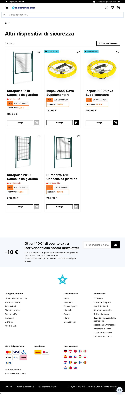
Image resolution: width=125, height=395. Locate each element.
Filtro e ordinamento (108, 43)
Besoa (67, 314)
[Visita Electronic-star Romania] (70, 362)
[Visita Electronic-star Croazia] (65, 362)
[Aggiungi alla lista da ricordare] (39, 52)
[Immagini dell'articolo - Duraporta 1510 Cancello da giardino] (23, 68)
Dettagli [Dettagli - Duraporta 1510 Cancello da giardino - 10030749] (20, 123)
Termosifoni (10, 306)
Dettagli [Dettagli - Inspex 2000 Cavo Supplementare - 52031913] (59, 123)
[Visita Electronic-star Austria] (70, 351)
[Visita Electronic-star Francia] (80, 351)
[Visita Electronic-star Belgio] (84, 362)
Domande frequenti (102, 302)
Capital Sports (70, 306)
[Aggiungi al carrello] (76, 122)
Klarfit (67, 318)
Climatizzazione (12, 310)
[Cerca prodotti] (62, 15)
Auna (66, 298)
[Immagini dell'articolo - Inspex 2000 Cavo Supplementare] (62, 68)
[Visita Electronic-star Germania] (65, 351)
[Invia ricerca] (4, 14)
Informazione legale (47, 386)
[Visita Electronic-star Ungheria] (80, 356)
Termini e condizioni (25, 386)
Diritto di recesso (101, 314)
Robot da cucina (12, 302)
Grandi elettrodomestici (16, 298)
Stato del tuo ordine (103, 310)
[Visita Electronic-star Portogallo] (70, 367)
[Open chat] (119, 390)
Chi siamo (98, 298)
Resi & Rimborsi (101, 306)
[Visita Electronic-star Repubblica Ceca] (75, 356)
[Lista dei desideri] (112, 7)
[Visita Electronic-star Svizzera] (75, 351)
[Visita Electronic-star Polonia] (84, 356)
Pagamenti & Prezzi (102, 328)
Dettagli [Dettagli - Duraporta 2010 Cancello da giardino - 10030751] (20, 207)
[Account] (106, 7)
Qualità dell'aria (12, 314)
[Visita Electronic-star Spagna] (65, 356)
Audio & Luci (10, 326)
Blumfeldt (68, 302)
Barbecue (9, 318)
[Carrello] (118, 7)
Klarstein (68, 310)
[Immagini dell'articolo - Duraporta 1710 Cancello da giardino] (62, 152)
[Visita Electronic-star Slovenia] (75, 367)
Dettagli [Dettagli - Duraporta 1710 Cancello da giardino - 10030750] (59, 207)
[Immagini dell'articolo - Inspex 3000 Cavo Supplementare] (102, 68)
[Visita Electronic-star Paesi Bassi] (65, 367)
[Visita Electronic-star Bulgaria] (75, 362)
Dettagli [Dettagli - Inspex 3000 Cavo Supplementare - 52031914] (99, 123)
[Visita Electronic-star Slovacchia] (70, 356)
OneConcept (70, 322)
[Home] (8, 23)
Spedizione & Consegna (104, 325)
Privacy (8, 386)
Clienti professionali (103, 332)
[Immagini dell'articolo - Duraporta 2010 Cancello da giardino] (23, 152)
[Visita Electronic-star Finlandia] (80, 362)
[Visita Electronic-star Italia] (84, 351)
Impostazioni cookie (103, 336)
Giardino (9, 322)
